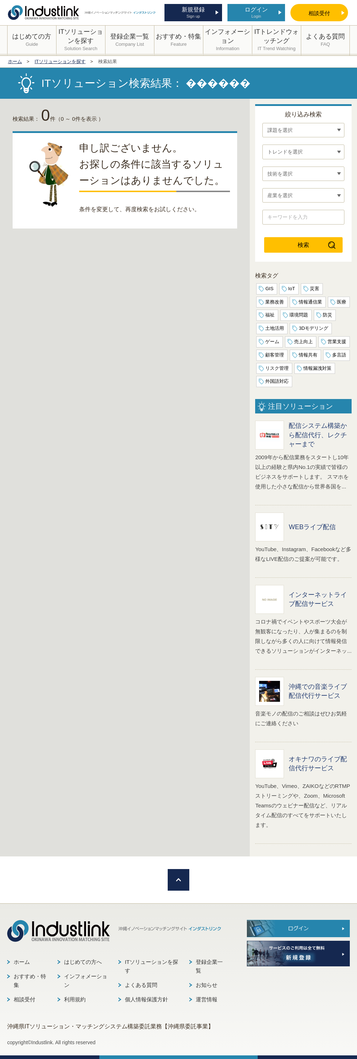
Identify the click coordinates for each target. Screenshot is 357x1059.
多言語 (339, 355)
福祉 (270, 315)
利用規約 (75, 999)
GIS (269, 288)
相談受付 (24, 999)
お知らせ (206, 985)
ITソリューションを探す (151, 966)
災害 (314, 288)
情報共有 (308, 355)
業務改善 (274, 302)
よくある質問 (141, 985)
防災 (327, 315)
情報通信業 (310, 302)
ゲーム (272, 341)
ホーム (22, 962)
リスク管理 (277, 368)
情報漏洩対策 (317, 368)
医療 (341, 302)
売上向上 (303, 341)
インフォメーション (85, 980)
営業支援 (336, 341)
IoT (291, 288)
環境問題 (298, 315)
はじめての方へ (83, 962)
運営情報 (206, 999)
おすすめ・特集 (30, 980)
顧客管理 (274, 355)
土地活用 (274, 328)
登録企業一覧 (209, 966)
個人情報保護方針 (146, 999)
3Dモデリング (313, 328)
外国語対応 (277, 381)
